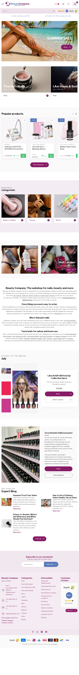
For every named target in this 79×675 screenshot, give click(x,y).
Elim (44, 339)
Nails (23, 603)
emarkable (54, 644)
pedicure (25, 296)
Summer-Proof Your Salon (25, 495)
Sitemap (43, 618)
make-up (37, 296)
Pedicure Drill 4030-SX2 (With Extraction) (14, 148)
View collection (40, 164)
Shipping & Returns (47, 611)
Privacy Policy (45, 605)
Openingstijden (58, 475)
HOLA (23, 594)
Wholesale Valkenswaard (45, 582)
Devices (23, 607)
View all (39, 538)
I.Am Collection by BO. (19, 336)
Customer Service (46, 614)
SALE (23, 581)
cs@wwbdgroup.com (12, 614)
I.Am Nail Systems (27, 584)
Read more (17, 509)
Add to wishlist (62, 399)
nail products (17, 296)
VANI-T (69, 323)
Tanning (23, 613)
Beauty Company (61, 336)
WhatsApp (58, 314)
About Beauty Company (48, 593)
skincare (52, 296)
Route (59, 469)
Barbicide (34, 339)
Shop (63, 393)
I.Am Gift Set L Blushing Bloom (38, 148)
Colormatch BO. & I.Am (48, 586)
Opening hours (46, 590)
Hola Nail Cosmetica (46, 336)
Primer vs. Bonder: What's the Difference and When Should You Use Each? (25, 516)
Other (23, 616)
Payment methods (47, 608)
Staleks (40, 339)
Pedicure (24, 610)
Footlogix (49, 339)
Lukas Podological (59, 339)
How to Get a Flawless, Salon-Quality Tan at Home (65, 496)
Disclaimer (44, 601)
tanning (30, 296)
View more (71, 610)
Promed (70, 339)
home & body (44, 296)
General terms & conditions (46, 597)
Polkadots (27, 339)
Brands (23, 620)
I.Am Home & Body (70, 321)
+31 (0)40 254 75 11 (11, 600)
